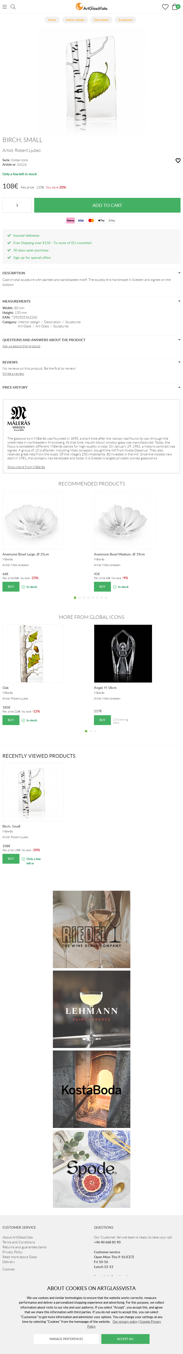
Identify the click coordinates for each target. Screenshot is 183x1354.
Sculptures (73, 322)
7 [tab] (101, 601)
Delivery (8, 1262)
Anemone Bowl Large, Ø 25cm (25, 554)
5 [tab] (93, 601)
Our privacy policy (125, 1321)
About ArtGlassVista (17, 1237)
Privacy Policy (12, 1252)
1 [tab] (75, 601)
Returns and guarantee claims (24, 1247)
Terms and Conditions (18, 1242)
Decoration (52, 322)
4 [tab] (88, 601)
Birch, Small (11, 826)
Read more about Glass (19, 1257)
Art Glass (24, 326)
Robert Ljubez (28, 150)
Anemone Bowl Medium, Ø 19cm (119, 554)
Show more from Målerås (26, 467)
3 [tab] (84, 601)
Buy (11, 586)
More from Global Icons (91, 617)
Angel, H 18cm (105, 687)
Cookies (8, 1269)
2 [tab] (79, 601)
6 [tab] (97, 601)
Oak (5, 687)
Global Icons (19, 160)
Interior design (29, 322)
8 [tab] (106, 601)
